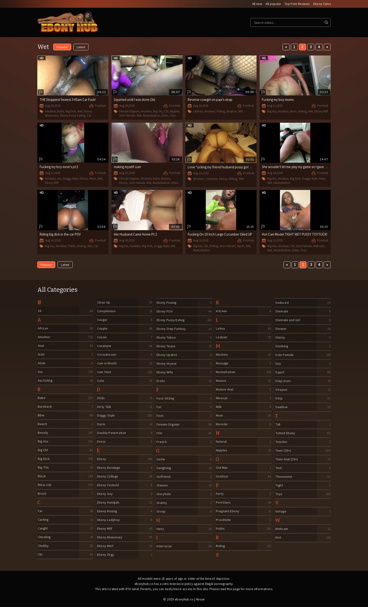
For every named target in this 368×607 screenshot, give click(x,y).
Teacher (281, 442)
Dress (101, 441)
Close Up (103, 302)
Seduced (282, 302)
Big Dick (70, 112)
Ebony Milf (321, 112)
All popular (273, 4)
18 (39, 311)
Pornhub (100, 106)
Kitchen (222, 311)
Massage (222, 363)
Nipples (174, 112)
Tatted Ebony (285, 433)
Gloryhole (163, 494)
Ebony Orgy (106, 554)
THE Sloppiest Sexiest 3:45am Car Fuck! (68, 100)
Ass (59, 179)
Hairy (322, 179)
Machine (222, 354)
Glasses (162, 485)
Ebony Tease (166, 346)
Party (220, 494)
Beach (42, 424)
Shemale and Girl (288, 320)
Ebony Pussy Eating (72, 116)
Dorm (101, 424)
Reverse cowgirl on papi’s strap (210, 100)
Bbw (40, 415)
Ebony (84, 179)
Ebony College (108, 476)
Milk (219, 407)
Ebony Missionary (110, 537)
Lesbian (198, 112)
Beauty (165, 179)
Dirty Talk (104, 407)
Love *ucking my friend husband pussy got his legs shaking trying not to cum (243, 167)
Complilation (106, 311)
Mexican (222, 398)
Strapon (231, 112)
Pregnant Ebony (228, 511)
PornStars (223, 502)
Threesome (284, 476)
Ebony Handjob (109, 502)
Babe (60, 112)
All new (256, 4)
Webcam (318, 246)
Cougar (102, 320)
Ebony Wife (165, 372)
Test (278, 468)
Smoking (281, 346)
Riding (221, 112)
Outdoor (222, 476)
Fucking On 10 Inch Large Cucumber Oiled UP (221, 234)
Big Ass (271, 112)
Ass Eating (45, 380)
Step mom (283, 381)
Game (160, 459)
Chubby (43, 546)
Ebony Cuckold (108, 485)
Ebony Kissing (107, 511)
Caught (43, 528)
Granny (161, 503)
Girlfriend (163, 476)
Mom (293, 112)
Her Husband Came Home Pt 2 (136, 234)
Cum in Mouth (107, 363)
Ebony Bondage (109, 467)
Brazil (41, 493)
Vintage (281, 511)
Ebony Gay (105, 494)
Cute (100, 380)
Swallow (281, 407)
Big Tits (157, 112)
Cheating (44, 537)
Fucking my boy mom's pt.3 (59, 167)
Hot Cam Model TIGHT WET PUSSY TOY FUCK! (295, 234)
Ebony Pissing (166, 302)
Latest (81, 47)
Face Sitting (165, 398)
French (161, 442)
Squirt (240, 246)
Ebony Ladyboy (109, 520)
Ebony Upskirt (166, 355)
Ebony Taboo (166, 337)
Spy (278, 363)
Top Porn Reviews (297, 4)
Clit (166, 112)
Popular (62, 47)
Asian (41, 363)
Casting (43, 519)
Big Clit (42, 450)
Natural (221, 441)
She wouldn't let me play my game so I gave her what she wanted (309, 167)
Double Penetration (112, 433)
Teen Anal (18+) (287, 459)
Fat (158, 407)
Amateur (50, 112)
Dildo (164, 116)
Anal (40, 345)
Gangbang (164, 468)
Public (72, 246)
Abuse (200, 599)
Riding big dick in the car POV (61, 234)
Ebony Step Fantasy (171, 329)
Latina (221, 328)
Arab (41, 354)
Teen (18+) (283, 450)
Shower (281, 329)
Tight (279, 485)
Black (41, 476)
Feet (159, 416)
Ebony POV (164, 311)
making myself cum (127, 167)
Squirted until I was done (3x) (135, 100)
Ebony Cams (322, 4)
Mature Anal (225, 389)
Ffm (159, 433)
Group (161, 511)
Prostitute (223, 520)
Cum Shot (104, 372)
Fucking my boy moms (278, 100)
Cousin (102, 337)
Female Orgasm (129, 112)
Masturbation (151, 116)
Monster (222, 424)
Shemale (281, 311)
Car (89, 116)
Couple (102, 328)
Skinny (280, 337)
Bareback (44, 406)
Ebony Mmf (105, 546)
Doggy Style (70, 179)
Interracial (164, 546)
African (42, 328)
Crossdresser (107, 354)
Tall (278, 424)
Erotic (160, 381)
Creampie (211, 179)
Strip (278, 398)
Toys (173, 116)
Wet (79, 112)
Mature (221, 380)
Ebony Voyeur (167, 363)
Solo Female (127, 116)
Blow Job (44, 485)
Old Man (222, 467)
